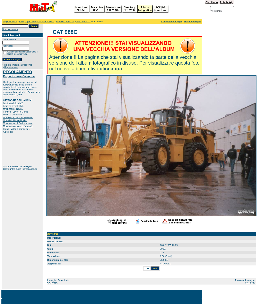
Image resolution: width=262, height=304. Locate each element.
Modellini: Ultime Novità (15, 120)
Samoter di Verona (65, 21)
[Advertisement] (16, 149)
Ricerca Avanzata (10, 29)
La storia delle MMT (13, 103)
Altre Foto (8, 132)
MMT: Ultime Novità (13, 109)
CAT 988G (52, 282)
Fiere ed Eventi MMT (13, 106)
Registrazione (11, 67)
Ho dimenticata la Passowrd (18, 65)
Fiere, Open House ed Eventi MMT (36, 21)
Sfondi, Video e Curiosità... (16, 129)
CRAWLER (165, 263)
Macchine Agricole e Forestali (18, 126)
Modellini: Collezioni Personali (18, 117)
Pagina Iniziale (10, 21)
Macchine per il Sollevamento (18, 123)
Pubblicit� (226, 2)
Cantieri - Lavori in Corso (15, 111)
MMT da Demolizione (13, 114)
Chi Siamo (212, 2)
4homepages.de (29, 169)
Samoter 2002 (83, 21)
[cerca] (216, 11)
